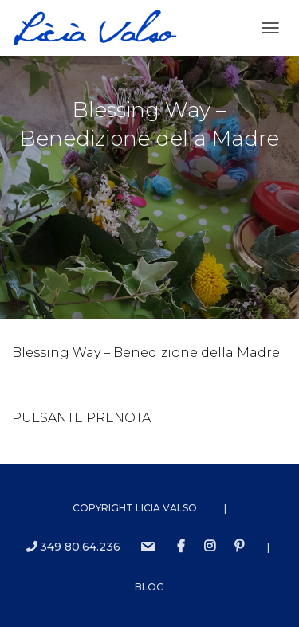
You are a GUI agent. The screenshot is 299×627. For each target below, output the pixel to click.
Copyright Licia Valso (135, 508)
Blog (149, 587)
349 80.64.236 (73, 546)
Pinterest (239, 546)
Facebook (181, 546)
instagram (209, 546)
